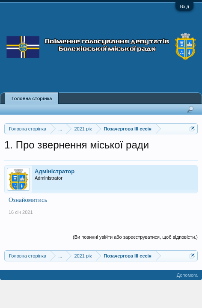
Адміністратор (54, 171)
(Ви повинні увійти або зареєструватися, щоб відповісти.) (135, 237)
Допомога (187, 275)
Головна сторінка (32, 98)
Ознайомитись (28, 199)
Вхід (184, 6)
